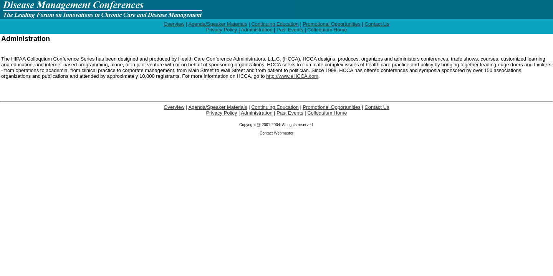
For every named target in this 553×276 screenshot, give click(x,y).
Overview (174, 24)
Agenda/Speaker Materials (217, 24)
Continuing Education (275, 24)
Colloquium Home (327, 30)
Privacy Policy (221, 30)
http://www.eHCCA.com (292, 76)
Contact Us (376, 24)
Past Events (289, 30)
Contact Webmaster (276, 133)
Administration (256, 30)
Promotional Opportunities (331, 24)
